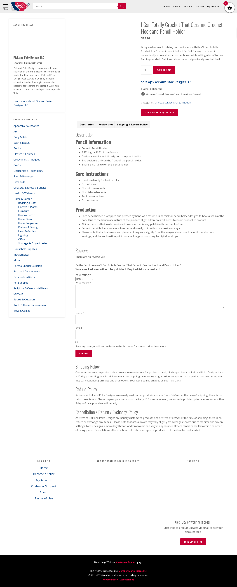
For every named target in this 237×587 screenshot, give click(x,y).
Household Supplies (25, 249)
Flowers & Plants (28, 207)
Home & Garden (23, 199)
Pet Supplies (21, 282)
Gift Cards (19, 182)
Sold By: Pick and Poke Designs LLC (166, 82)
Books (17, 148)
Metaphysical (21, 254)
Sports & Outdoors (24, 299)
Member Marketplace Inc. (132, 570)
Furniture (23, 211)
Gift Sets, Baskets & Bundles (30, 187)
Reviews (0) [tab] (106, 124)
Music (17, 260)
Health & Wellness (24, 193)
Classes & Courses (24, 154)
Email (79, 327)
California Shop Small (20, 6)
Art (15, 131)
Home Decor (25, 219)
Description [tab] (87, 124)
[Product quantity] (146, 69)
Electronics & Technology (28, 171)
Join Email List (193, 541)
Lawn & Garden (27, 231)
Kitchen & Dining (28, 227)
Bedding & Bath (27, 203)
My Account (44, 480)
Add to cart (164, 69)
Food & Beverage (23, 176)
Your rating (83, 275)
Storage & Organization (33, 243)
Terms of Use (44, 498)
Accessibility (127, 579)
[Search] (122, 6)
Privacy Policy (110, 579)
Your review (83, 283)
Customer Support (43, 486)
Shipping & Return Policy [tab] (132, 124)
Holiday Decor (26, 215)
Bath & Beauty (22, 142)
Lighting (23, 235)
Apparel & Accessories (26, 126)
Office (21, 239)
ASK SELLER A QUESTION (160, 112)
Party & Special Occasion (28, 266)
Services (18, 294)
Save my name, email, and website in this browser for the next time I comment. (121, 346)
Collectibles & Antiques (27, 159)
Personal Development (27, 271)
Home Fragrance (28, 223)
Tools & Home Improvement (30, 305)
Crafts (17, 165)
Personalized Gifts (24, 277)
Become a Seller (43, 474)
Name (79, 313)
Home (44, 468)
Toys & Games (22, 310)
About (44, 492)
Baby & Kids (20, 137)
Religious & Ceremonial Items (31, 288)
